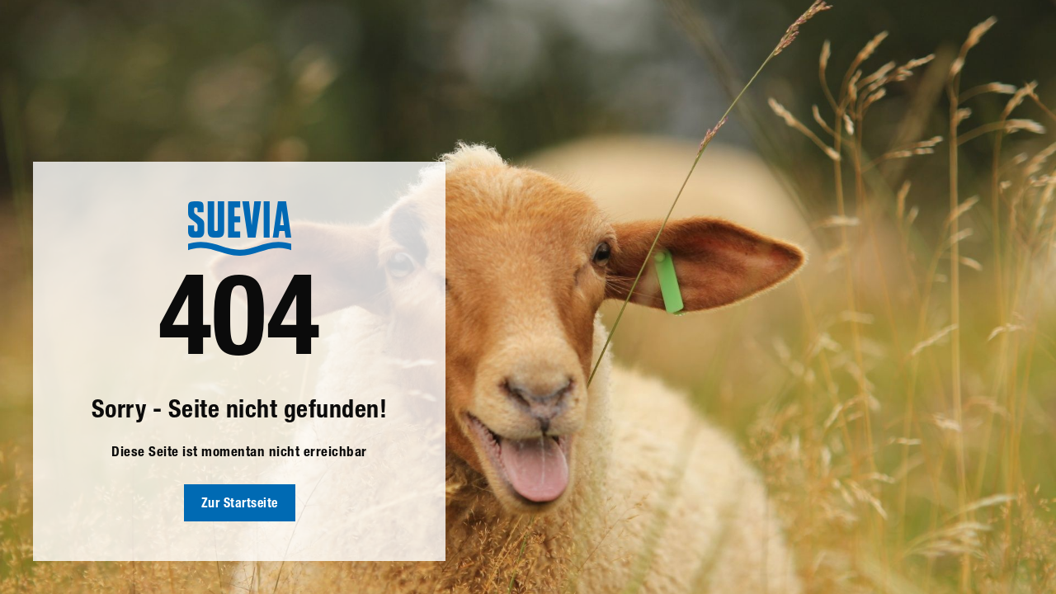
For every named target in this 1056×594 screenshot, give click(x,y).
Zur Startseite (239, 505)
